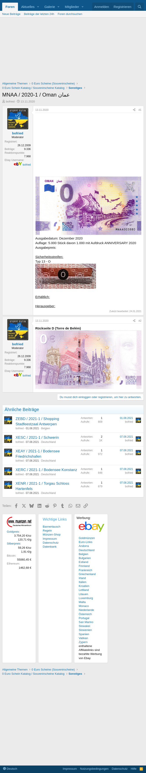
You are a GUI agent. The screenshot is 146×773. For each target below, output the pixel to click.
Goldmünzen (87, 538)
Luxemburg (86, 598)
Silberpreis (13, 543)
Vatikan (83, 638)
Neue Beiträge (11, 14)
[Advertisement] (73, 50)
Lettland (84, 590)
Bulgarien (85, 558)
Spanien (84, 634)
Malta (82, 602)
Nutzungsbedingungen (94, 768)
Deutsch (10, 768)
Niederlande (86, 610)
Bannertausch (51, 526)
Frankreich (85, 570)
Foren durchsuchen (70, 14)
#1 (140, 109)
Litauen (83, 594)
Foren (10, 7)
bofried (10, 101)
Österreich (85, 614)
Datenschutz (51, 542)
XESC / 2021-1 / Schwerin (37, 437)
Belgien (45, 428)
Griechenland (87, 574)
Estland (83, 562)
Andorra (84, 546)
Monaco (84, 606)
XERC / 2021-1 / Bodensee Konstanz (46, 470)
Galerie (49, 7)
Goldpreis (13, 531)
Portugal (84, 618)
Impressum (50, 538)
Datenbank (50, 546)
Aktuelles (28, 7)
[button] (38, 7)
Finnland (84, 566)
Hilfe (134, 768)
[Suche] (139, 7)
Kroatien (84, 586)
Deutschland (48, 442)
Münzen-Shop (52, 534)
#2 (140, 320)
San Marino (86, 622)
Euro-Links (85, 542)
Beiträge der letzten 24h (39, 14)
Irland (82, 578)
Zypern (83, 642)
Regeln (47, 530)
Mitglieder (72, 7)
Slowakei (84, 626)
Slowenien (85, 630)
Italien (82, 582)
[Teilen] (134, 110)
